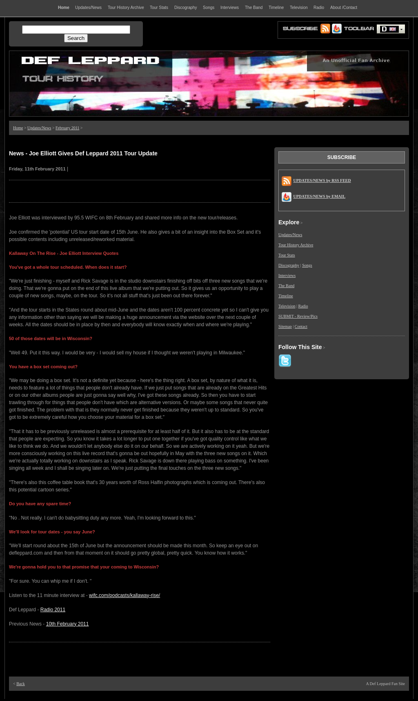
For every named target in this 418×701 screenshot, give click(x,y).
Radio (303, 306)
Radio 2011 (52, 610)
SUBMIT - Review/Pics (298, 316)
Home (18, 128)
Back (20, 683)
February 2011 (67, 128)
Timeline (285, 296)
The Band (286, 285)
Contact (301, 326)
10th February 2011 (67, 624)
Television (287, 306)
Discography (288, 265)
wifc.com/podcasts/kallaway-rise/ (124, 595)
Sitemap (285, 326)
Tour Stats (286, 255)
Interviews (287, 275)
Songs (307, 265)
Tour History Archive (295, 245)
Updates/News (39, 128)
